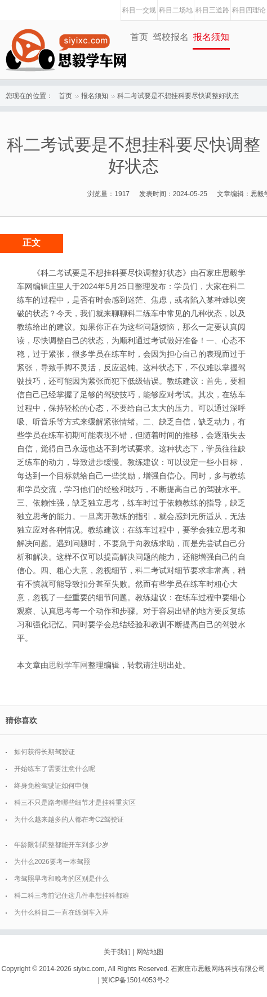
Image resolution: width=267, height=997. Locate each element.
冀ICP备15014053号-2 (135, 980)
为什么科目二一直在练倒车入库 (61, 912)
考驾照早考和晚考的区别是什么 (61, 879)
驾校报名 (171, 37)
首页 (139, 37)
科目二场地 (176, 10)
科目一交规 (139, 10)
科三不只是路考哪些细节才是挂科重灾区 (75, 803)
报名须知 (211, 37)
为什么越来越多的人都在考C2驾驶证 (69, 819)
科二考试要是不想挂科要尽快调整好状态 (178, 96)
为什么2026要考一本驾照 (52, 862)
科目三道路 (212, 10)
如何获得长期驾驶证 (44, 752)
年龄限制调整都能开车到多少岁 (61, 845)
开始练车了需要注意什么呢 (54, 769)
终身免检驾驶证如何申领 (51, 786)
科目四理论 (249, 10)
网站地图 (149, 952)
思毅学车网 (68, 665)
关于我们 (117, 952)
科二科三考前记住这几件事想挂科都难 (71, 895)
